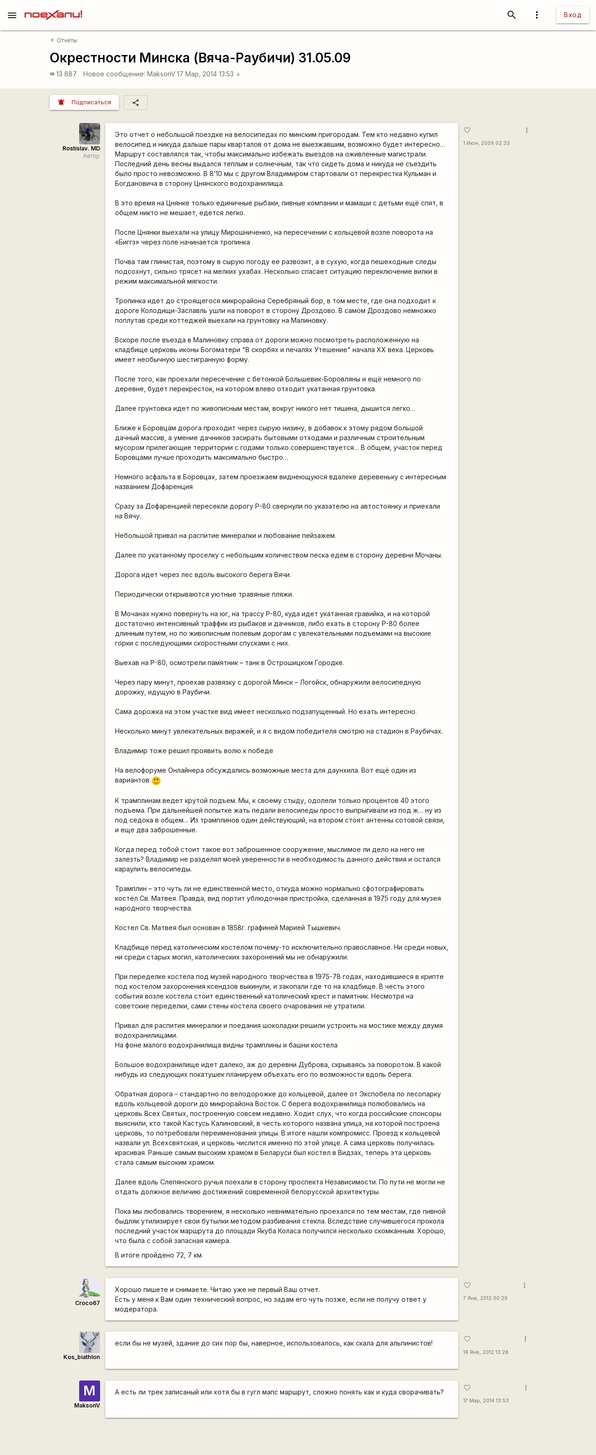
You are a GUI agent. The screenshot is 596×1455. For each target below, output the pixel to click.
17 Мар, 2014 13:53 (209, 74)
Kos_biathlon (81, 1356)
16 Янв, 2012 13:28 (485, 1352)
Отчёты (64, 40)
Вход (573, 15)
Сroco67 (87, 1302)
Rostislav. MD (81, 148)
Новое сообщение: (114, 74)
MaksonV (161, 74)
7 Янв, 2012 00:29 (485, 1298)
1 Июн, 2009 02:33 (486, 143)
